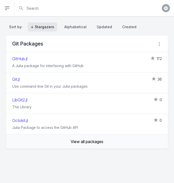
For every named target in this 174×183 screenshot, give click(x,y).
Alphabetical (75, 27)
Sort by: (17, 27)
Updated (104, 27)
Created (129, 27)
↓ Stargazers (42, 27)
